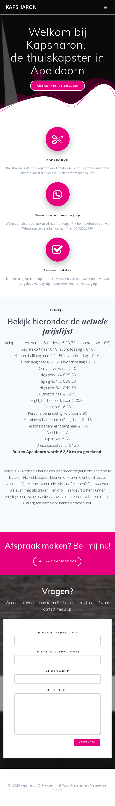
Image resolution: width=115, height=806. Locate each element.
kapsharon (21, 7)
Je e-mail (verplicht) (57, 657)
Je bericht (57, 711)
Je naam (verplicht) (57, 638)
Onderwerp (57, 676)
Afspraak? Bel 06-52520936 (57, 85)
